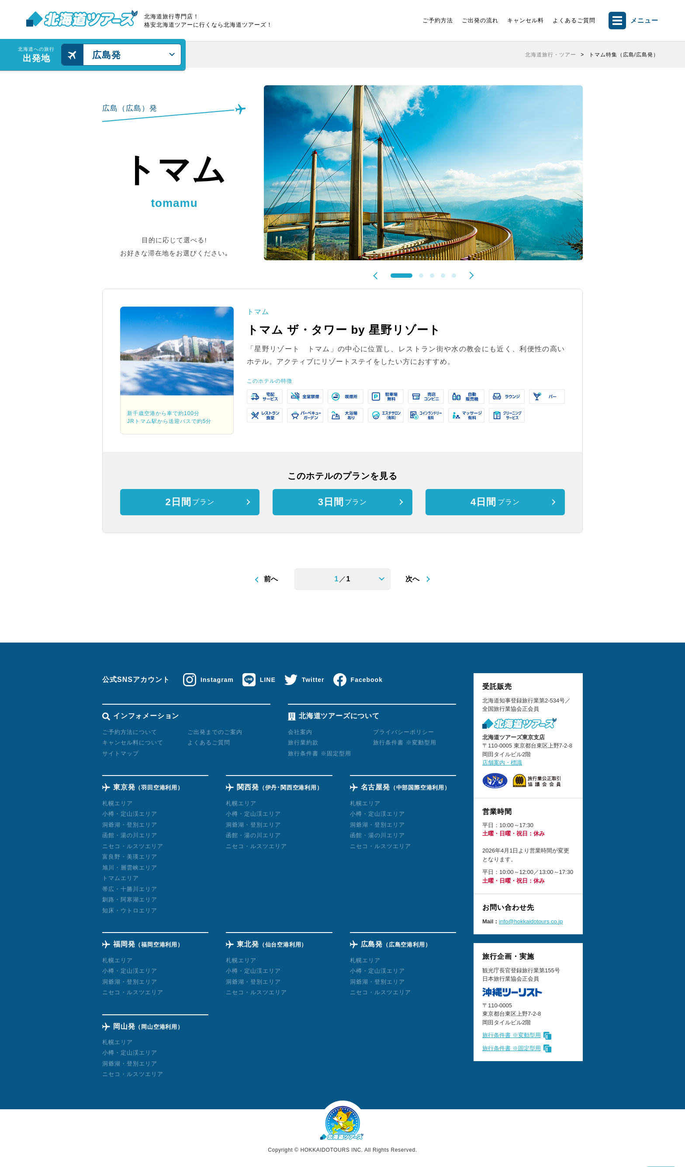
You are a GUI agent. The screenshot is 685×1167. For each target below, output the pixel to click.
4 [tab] (443, 275)
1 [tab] (401, 275)
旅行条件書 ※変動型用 (511, 1035)
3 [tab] (432, 275)
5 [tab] (454, 275)
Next (470, 275)
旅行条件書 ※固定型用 (511, 1048)
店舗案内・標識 (502, 762)
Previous (377, 276)
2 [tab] (421, 275)
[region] (425, 55)
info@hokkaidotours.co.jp (531, 921)
